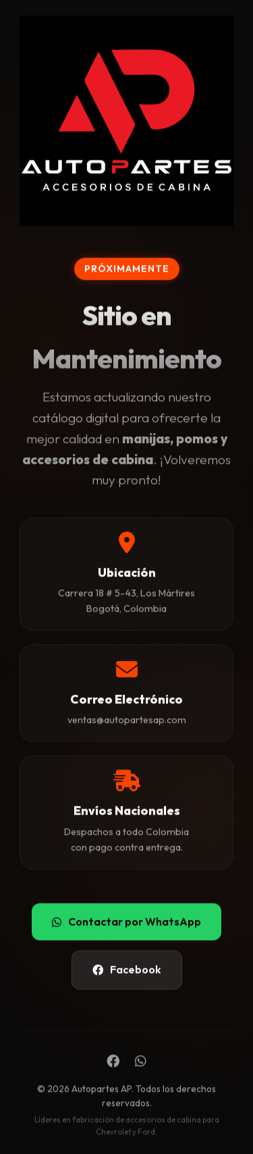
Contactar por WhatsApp (126, 921)
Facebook (126, 970)
